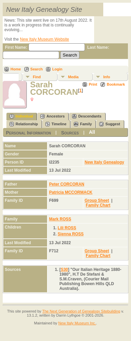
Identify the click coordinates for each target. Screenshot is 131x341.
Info (106, 77)
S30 (64, 269)
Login (57, 69)
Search (36, 69)
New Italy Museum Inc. (77, 323)
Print (93, 84)
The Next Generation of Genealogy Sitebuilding (81, 311)
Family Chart (98, 205)
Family (83, 124)
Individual (21, 116)
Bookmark (116, 84)
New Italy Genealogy (104, 162)
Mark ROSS (60, 219)
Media (73, 77)
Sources (70, 132)
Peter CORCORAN (66, 184)
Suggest (109, 124)
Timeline (55, 124)
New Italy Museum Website (44, 39)
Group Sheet (97, 200)
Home (15, 69)
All (92, 132)
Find (37, 77)
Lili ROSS (67, 228)
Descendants (86, 116)
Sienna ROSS (71, 234)
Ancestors (52, 116)
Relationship (23, 124)
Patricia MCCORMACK (70, 192)
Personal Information (28, 132)
